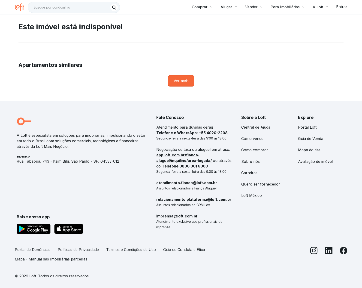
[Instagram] (314, 256)
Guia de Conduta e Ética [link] (184, 249)
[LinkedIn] (328, 256)
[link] (181, 81)
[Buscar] (114, 7)
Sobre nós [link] (250, 161)
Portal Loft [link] (307, 127)
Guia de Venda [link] (310, 138)
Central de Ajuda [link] (255, 127)
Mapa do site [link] (309, 150)
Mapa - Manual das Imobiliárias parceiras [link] (51, 259)
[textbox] (74, 7)
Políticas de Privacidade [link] (78, 249)
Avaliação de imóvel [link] (315, 161)
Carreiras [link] (249, 172)
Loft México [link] (251, 195)
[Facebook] (343, 256)
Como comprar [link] (254, 150)
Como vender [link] (253, 138)
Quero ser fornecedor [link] (260, 184)
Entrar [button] (341, 6)
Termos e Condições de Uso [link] (131, 249)
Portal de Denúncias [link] (32, 249)
